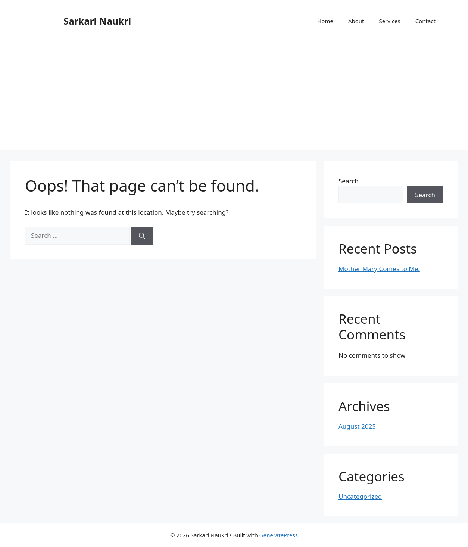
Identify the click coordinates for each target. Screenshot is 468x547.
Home (325, 21)
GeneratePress (278, 535)
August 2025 (357, 426)
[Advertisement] (234, 98)
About (356, 21)
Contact (425, 21)
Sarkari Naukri (97, 21)
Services (389, 21)
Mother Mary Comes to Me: (379, 268)
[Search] (142, 236)
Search (348, 181)
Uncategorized (360, 496)
